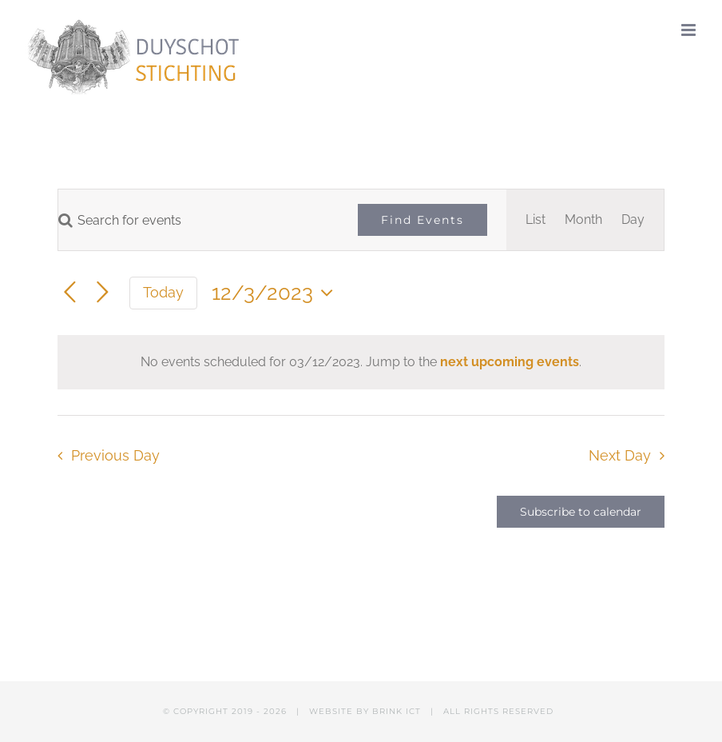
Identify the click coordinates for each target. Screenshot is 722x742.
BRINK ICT (396, 711)
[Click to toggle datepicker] (276, 292)
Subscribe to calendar (580, 511)
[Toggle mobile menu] (689, 30)
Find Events (422, 220)
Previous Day (115, 455)
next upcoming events (509, 361)
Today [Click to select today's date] (163, 292)
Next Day (620, 455)
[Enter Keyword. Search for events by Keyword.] (198, 220)
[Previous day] (70, 293)
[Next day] (102, 293)
